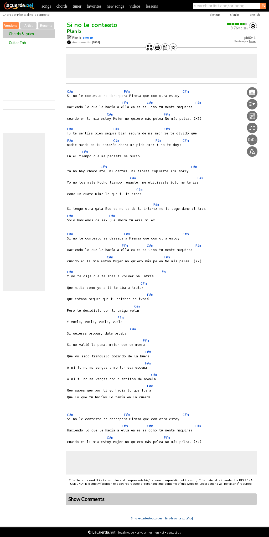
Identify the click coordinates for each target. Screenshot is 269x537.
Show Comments (86, 499)
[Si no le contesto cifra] (178, 518)
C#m (70, 91)
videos (135, 6)
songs (46, 6)
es (151, 532)
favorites (94, 6)
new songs (115, 6)
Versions (10, 26)
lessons (152, 6)
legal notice (126, 532)
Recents (46, 26)
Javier (252, 41)
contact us (174, 532)
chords (62, 6)
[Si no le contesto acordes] (146, 518)
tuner (77, 6)
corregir (88, 37)
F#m (127, 91)
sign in (234, 15)
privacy (142, 532)
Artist (28, 26)
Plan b (74, 31)
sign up (215, 15)
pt (163, 532)
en (157, 532)
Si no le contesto (92, 25)
